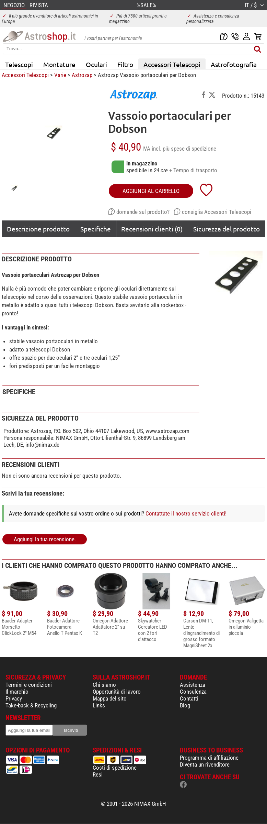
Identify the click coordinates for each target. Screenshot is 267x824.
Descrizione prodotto (38, 229)
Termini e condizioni (28, 684)
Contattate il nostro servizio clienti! (186, 513)
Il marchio (16, 691)
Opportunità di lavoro (117, 691)
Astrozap (82, 75)
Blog (185, 705)
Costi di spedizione (115, 767)
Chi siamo (104, 684)
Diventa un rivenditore (205, 764)
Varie (60, 75)
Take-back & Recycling (31, 705)
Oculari (96, 64)
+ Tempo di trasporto (193, 170)
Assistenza (192, 684)
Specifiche (95, 229)
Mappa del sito (110, 698)
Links (99, 705)
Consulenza (193, 691)
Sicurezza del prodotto (226, 229)
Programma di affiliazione (209, 757)
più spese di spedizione (189, 148)
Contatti (189, 698)
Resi (98, 774)
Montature (59, 64)
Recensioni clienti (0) (152, 229)
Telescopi (19, 64)
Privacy (13, 698)
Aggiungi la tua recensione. (45, 539)
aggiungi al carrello (151, 190)
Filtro (125, 64)
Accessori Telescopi (171, 64)
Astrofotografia (234, 64)
